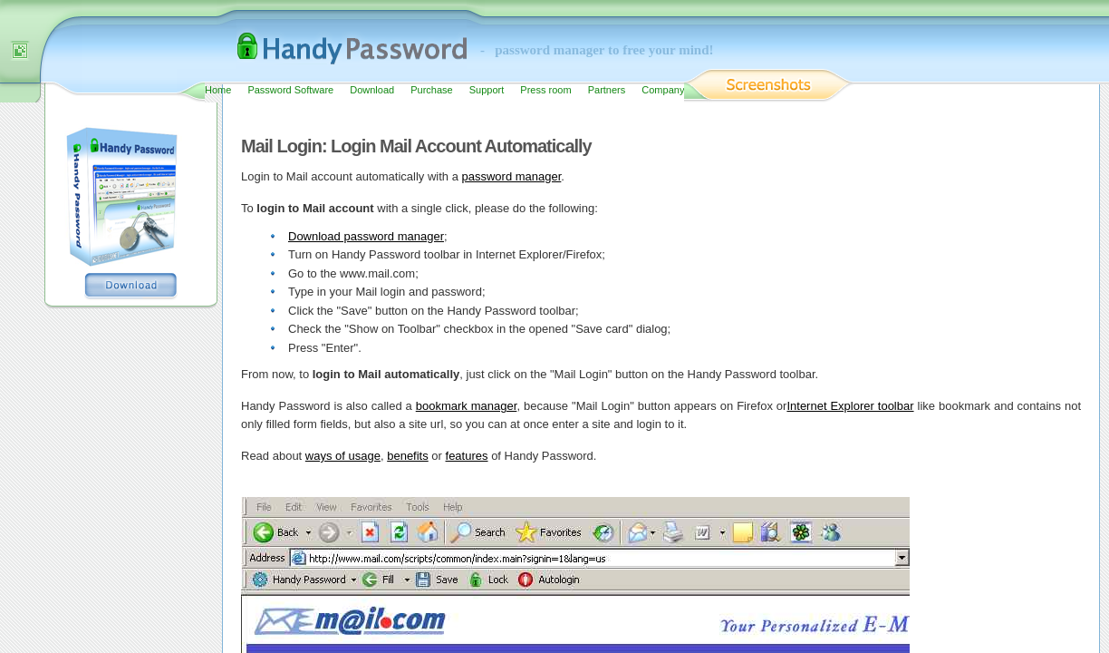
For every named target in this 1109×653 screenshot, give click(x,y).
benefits (408, 456)
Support (487, 89)
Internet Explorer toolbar (849, 406)
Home (218, 89)
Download (372, 89)
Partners (607, 89)
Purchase (431, 89)
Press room (545, 89)
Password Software (290, 89)
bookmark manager (466, 406)
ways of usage (343, 456)
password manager (512, 176)
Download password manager (366, 236)
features (467, 456)
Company (662, 89)
